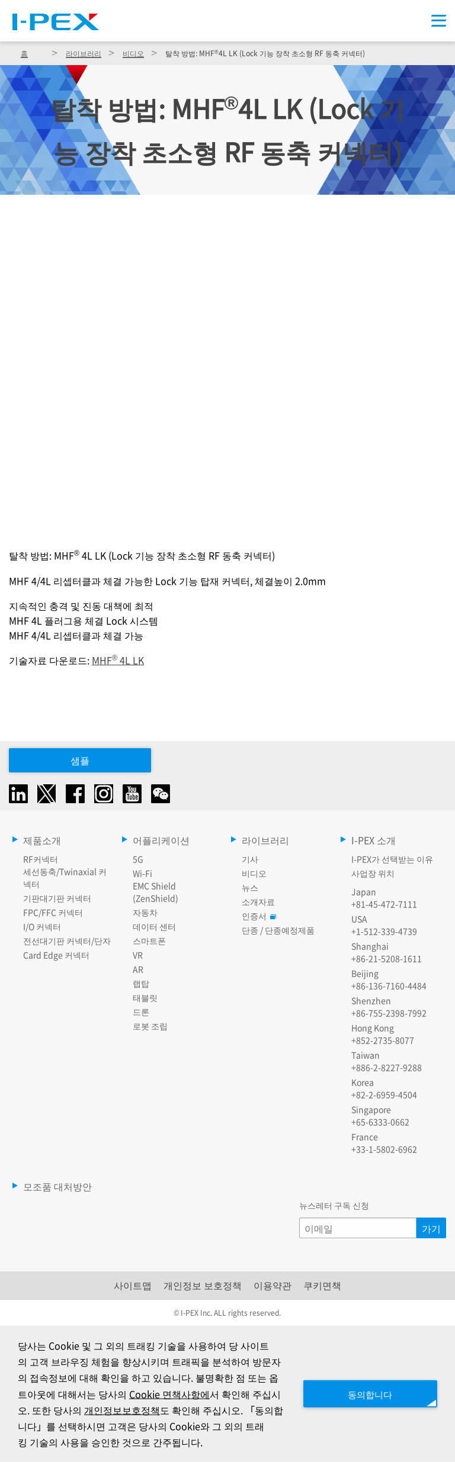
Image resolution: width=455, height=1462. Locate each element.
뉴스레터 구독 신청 (334, 1205)
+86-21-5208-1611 (386, 958)
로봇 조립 (150, 1026)
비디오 (133, 53)
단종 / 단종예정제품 (278, 930)
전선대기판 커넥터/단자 (67, 940)
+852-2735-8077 (382, 1040)
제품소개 (42, 840)
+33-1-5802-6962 (384, 1149)
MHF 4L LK (118, 660)
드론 (141, 1011)
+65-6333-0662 (380, 1122)
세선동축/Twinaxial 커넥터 (65, 877)
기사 (250, 859)
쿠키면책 (322, 1285)
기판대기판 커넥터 (57, 898)
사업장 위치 (373, 873)
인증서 (257, 916)
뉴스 (250, 887)
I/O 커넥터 (42, 926)
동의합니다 (366, 1393)
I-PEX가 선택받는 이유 (392, 859)
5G (138, 859)
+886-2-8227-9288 (386, 1067)
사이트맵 (133, 1285)
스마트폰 (149, 940)
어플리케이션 (161, 840)
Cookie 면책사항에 (190, 1393)
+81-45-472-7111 (384, 904)
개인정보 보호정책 (203, 1285)
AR (138, 969)
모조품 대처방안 (57, 1186)
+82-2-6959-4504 (384, 1094)
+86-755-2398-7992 (389, 1013)
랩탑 (141, 983)
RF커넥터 (40, 859)
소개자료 (258, 901)
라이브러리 (83, 53)
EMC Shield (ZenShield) (155, 892)
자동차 (145, 912)
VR (138, 955)
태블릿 (145, 997)
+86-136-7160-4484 (389, 985)
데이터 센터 (154, 926)
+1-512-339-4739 (384, 931)
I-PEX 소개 (373, 840)
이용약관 (272, 1285)
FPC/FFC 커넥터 (53, 912)
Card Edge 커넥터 (56, 955)
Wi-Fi (142, 873)
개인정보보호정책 (162, 1409)
